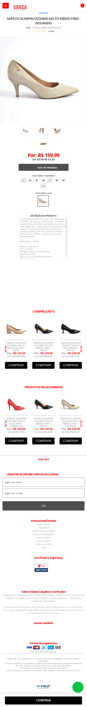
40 (43, 185)
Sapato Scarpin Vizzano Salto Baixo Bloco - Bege (16, 347)
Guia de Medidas (47, 167)
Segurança (43, 527)
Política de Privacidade (43, 530)
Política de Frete (44, 544)
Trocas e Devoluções (43, 534)
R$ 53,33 (49, 159)
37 (50, 180)
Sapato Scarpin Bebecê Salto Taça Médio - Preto (71, 347)
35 (36, 180)
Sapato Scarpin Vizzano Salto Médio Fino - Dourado (71, 422)
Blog (43, 547)
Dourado (43, 201)
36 (43, 180)
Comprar (16, 365)
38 (56, 180)
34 (30, 180)
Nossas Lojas (43, 540)
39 (63, 180)
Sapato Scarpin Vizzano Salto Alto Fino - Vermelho (16, 422)
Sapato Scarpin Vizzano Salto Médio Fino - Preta (43, 347)
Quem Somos (43, 524)
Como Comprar (43, 537)
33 (23, 180)
